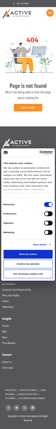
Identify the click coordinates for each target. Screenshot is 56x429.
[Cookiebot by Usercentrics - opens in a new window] (40, 153)
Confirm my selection (28, 264)
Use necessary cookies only (28, 274)
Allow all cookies (28, 254)
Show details (40, 244)
